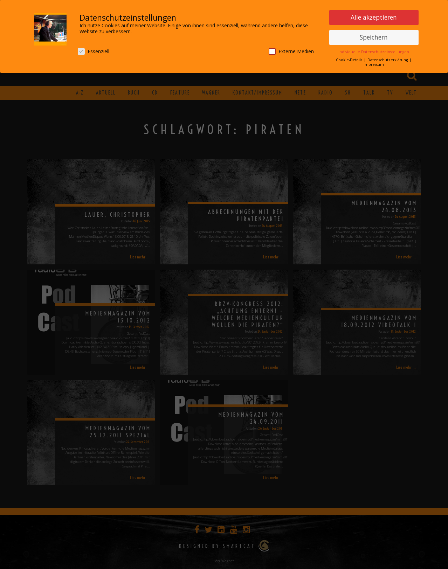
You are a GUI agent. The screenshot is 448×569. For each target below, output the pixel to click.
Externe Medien (291, 50)
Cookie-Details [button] (349, 58)
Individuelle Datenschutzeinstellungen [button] (373, 50)
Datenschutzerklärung (388, 58)
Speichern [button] (374, 36)
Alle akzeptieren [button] (374, 16)
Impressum (374, 63)
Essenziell (93, 50)
